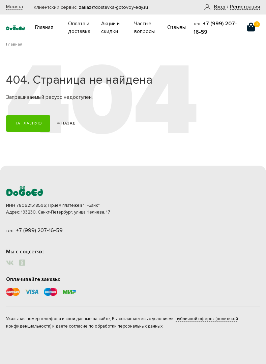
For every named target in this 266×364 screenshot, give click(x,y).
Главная (44, 27)
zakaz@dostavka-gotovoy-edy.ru (113, 7)
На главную (28, 123)
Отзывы (176, 27)
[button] (220, 7)
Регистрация (245, 7)
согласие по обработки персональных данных (115, 326)
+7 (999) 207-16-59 (39, 230)
